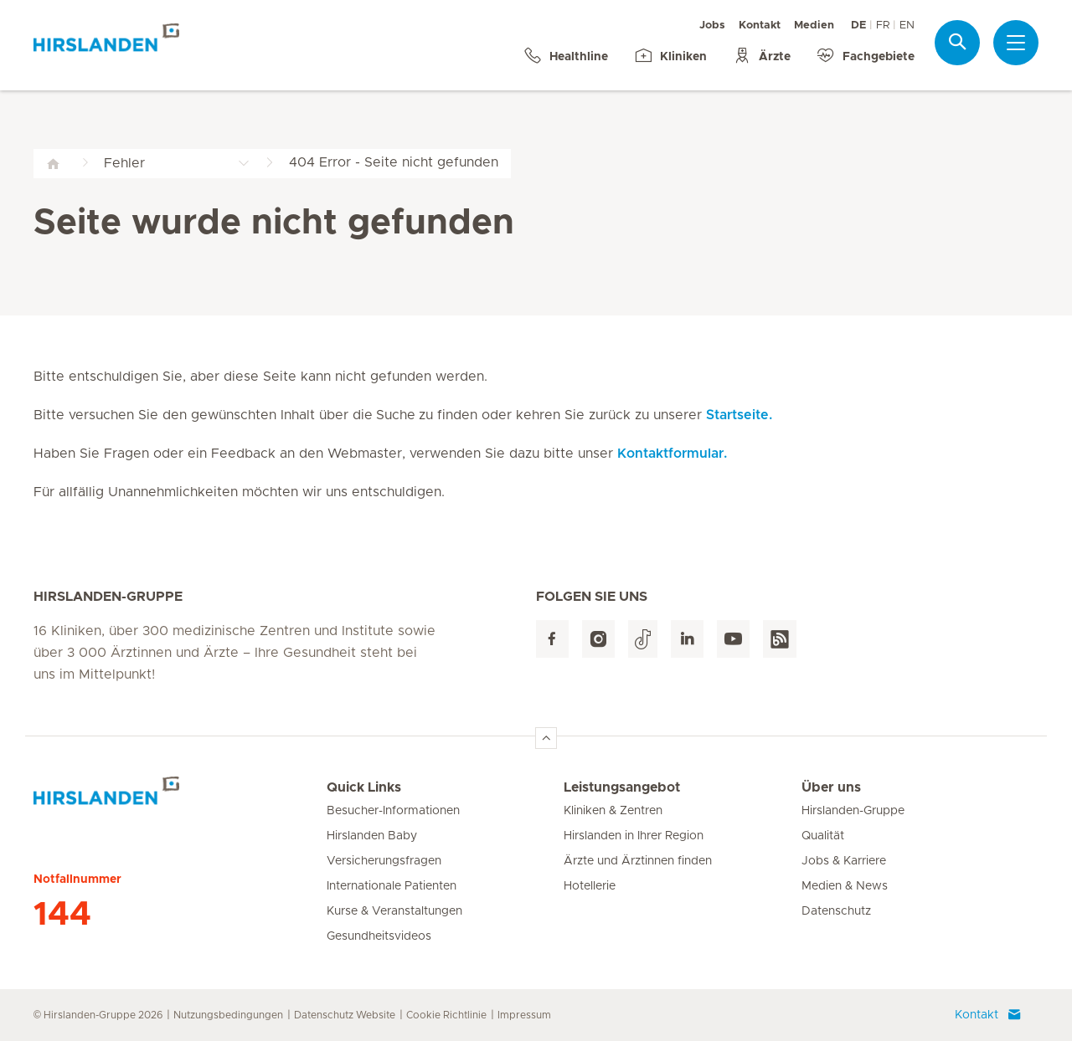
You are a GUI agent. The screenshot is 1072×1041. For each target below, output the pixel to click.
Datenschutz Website (344, 1015)
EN (907, 25)
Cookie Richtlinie (446, 1015)
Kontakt (760, 25)
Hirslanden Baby (372, 836)
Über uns (831, 787)
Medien (814, 25)
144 (62, 914)
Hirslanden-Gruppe (852, 811)
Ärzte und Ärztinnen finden (638, 861)
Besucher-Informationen (393, 811)
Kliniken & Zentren (613, 811)
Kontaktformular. (672, 453)
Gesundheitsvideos (379, 936)
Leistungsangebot (622, 787)
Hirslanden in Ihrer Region (634, 836)
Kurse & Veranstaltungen (394, 911)
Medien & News (844, 886)
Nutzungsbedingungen (228, 1015)
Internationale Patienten (391, 886)
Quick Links (364, 787)
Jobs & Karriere (843, 861)
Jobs (712, 25)
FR (882, 25)
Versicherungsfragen (384, 861)
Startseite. (739, 415)
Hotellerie (590, 886)
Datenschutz (836, 911)
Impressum (524, 1015)
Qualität (822, 836)
